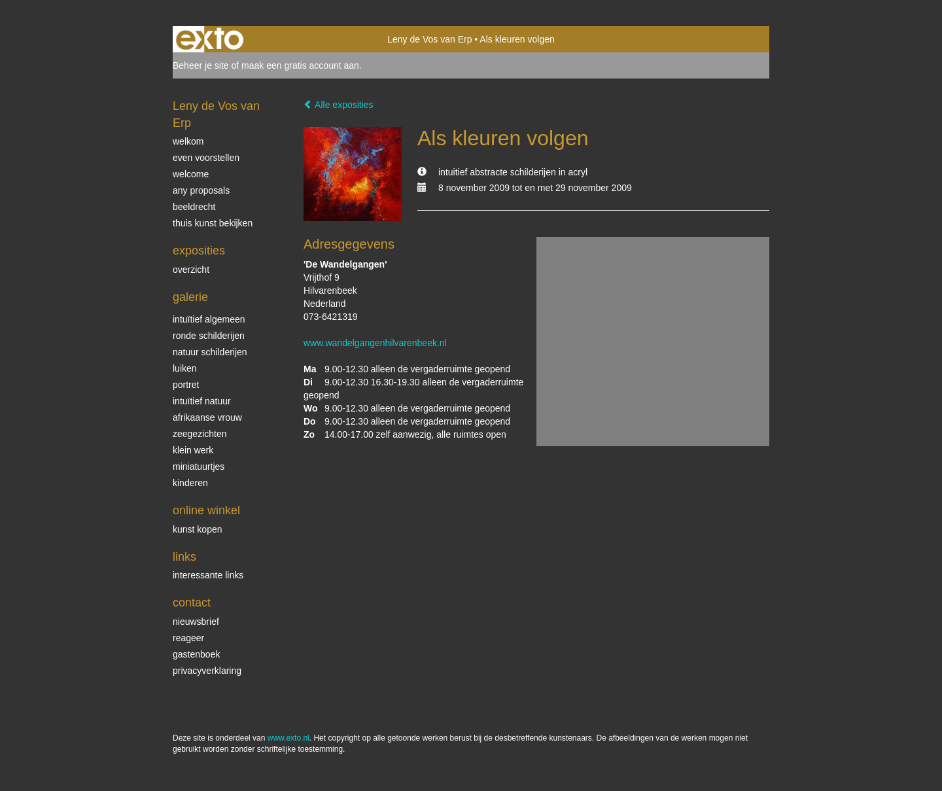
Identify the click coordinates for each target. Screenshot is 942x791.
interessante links (208, 575)
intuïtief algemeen (209, 319)
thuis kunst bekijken (213, 223)
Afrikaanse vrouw (207, 417)
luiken (185, 368)
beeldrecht (194, 207)
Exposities (199, 250)
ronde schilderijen (209, 335)
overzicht (191, 269)
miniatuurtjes (198, 466)
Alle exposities (339, 104)
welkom (188, 141)
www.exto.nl (288, 738)
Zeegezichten (200, 434)
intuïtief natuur (202, 401)
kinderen (190, 483)
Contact (192, 602)
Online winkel (206, 510)
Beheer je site (201, 65)
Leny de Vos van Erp (429, 39)
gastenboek (196, 654)
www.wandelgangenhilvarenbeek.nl (375, 343)
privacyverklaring (207, 670)
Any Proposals (201, 190)
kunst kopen (197, 529)
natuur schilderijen (210, 352)
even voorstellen (206, 157)
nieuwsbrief (196, 621)
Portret (186, 384)
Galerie (190, 297)
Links (184, 556)
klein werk (193, 450)
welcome (191, 174)
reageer (188, 638)
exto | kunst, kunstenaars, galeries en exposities (210, 39)
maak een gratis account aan (300, 65)
